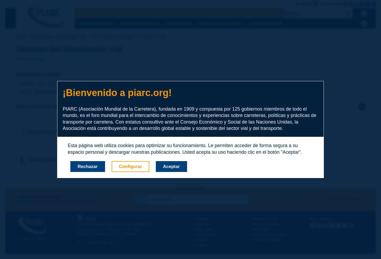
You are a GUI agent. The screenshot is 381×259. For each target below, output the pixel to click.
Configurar (130, 166)
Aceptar (171, 166)
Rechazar (88, 166)
